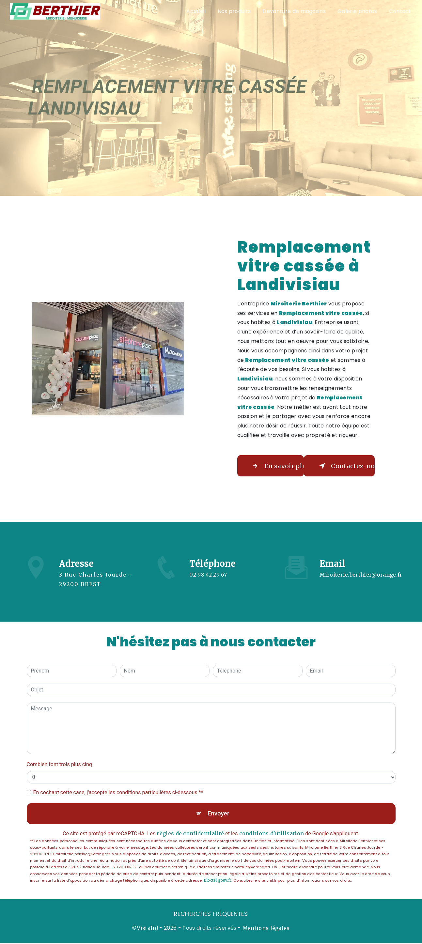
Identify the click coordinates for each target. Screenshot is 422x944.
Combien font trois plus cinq (59, 764)
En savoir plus (278, 466)
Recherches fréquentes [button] (211, 915)
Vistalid (147, 928)
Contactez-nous (346, 466)
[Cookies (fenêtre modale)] (2, 940)
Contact (400, 11)
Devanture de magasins (294, 11)
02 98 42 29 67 (208, 584)
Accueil (195, 11)
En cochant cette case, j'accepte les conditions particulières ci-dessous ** (118, 792)
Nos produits (234, 11)
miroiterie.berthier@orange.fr (361, 565)
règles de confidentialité (190, 834)
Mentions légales (266, 928)
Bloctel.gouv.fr (217, 880)
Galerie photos (357, 11)
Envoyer (218, 813)
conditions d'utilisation (271, 834)
